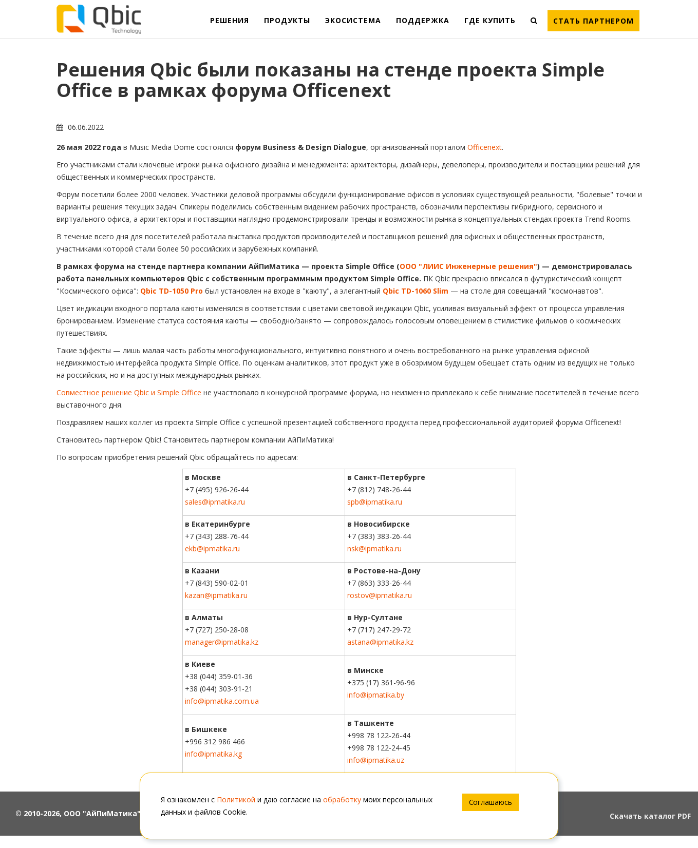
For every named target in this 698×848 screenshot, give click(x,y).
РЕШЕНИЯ (229, 20)
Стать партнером (593, 21)
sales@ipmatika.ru (215, 502)
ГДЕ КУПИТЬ (490, 20)
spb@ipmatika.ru (374, 502)
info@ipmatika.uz (375, 760)
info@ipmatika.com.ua (222, 701)
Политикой (236, 799)
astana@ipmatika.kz (380, 642)
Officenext (484, 147)
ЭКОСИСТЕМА (353, 20)
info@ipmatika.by (375, 695)
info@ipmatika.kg (213, 754)
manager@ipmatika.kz (221, 642)
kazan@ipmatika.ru (216, 595)
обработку (342, 799)
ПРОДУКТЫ (287, 20)
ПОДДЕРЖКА (422, 20)
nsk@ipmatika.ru (374, 548)
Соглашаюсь (490, 802)
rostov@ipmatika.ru (379, 595)
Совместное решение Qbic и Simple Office (128, 392)
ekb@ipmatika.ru (212, 548)
